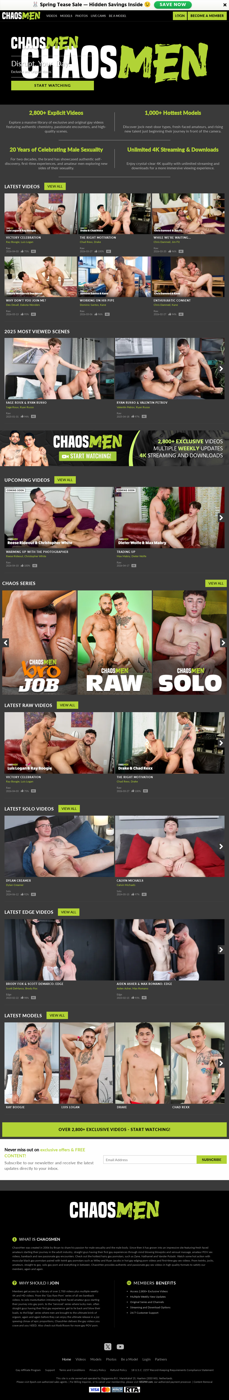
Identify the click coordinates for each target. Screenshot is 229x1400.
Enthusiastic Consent (172, 300)
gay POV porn (89, 1325)
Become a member (207, 16)
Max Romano (140, 988)
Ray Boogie (12, 242)
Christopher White (35, 556)
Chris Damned (162, 242)
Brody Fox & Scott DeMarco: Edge (35, 984)
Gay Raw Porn (55, 1295)
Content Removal (203, 1381)
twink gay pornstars (72, 1260)
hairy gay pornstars (112, 1256)
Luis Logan (27, 242)
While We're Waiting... (172, 237)
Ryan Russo (27, 407)
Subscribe (211, 1159)
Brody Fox (31, 988)
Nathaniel (147, 1256)
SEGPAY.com (146, 1381)
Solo (8, 891)
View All (55, 186)
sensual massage (181, 1252)
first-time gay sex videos (176, 1260)
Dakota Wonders (30, 304)
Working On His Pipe (97, 300)
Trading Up (126, 552)
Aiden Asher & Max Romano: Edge (144, 984)
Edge (8, 994)
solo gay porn (50, 1264)
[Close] (225, 5)
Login (180, 16)
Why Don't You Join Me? (26, 300)
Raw (8, 248)
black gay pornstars (35, 1260)
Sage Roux (12, 407)
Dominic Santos (89, 304)
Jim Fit (176, 242)
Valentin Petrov (126, 407)
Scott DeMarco (15, 988)
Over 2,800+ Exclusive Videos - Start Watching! (114, 1129)
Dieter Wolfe (138, 556)
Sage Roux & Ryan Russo (26, 402)
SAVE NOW (173, 5)
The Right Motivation (98, 237)
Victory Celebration (23, 237)
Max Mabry (123, 556)
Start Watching (52, 85)
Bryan (57, 1247)
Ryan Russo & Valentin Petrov (142, 402)
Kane (103, 304)
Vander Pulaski (167, 1256)
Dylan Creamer (18, 880)
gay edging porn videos (142, 1260)
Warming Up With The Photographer (37, 552)
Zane (137, 1256)
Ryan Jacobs (113, 1260)
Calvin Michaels (130, 880)
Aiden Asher (124, 988)
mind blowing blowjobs (152, 1252)
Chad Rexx (86, 242)
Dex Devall (12, 304)
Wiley (97, 1260)
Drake (97, 242)
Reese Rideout (14, 556)
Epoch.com (35, 1381)
